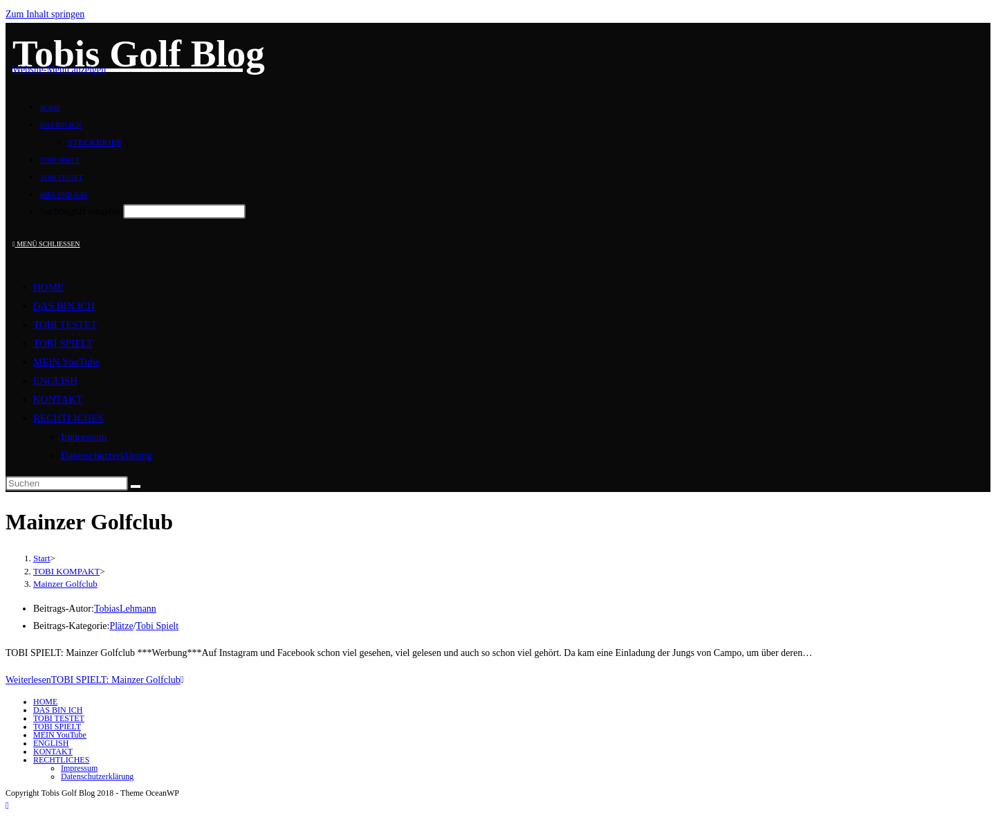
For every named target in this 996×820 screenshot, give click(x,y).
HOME (48, 287)
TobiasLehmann (125, 608)
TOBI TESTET (65, 324)
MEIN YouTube (66, 361)
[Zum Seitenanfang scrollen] (7, 806)
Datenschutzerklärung (106, 455)
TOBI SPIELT (63, 343)
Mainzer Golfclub (65, 583)
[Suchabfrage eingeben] (67, 483)
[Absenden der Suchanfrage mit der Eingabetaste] (184, 211)
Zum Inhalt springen (45, 14)
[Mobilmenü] (46, 244)
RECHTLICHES (68, 417)
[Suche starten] (135, 486)
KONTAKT (57, 399)
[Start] (41, 558)
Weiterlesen (95, 680)
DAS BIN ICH (64, 305)
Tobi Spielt (157, 626)
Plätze (121, 626)
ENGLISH (55, 380)
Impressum (84, 436)
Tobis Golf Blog (138, 54)
